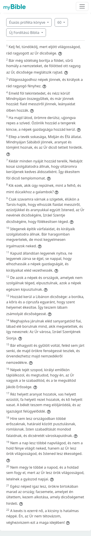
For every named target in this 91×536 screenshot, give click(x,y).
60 (59, 22)
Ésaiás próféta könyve (27, 22)
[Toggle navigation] (82, 6)
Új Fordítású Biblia (24, 32)
